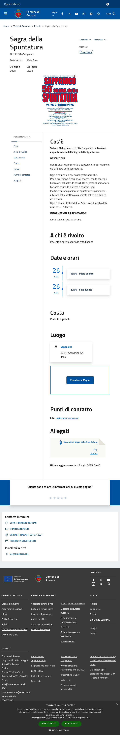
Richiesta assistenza (41, 676)
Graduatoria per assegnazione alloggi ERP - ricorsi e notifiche (102, 673)
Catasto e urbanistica (41, 624)
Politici (5, 624)
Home (6, 26)
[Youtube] (75, 14)
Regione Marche (12, 4)
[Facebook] (61, 14)
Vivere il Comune (22, 26)
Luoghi (93, 628)
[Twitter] (68, 14)
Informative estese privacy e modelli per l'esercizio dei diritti (103, 660)
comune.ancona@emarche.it (16, 692)
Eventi (37, 26)
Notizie (93, 603)
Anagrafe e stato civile (42, 603)
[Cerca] (114, 13)
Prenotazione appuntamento (38, 658)
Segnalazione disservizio (43, 665)
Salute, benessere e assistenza (70, 634)
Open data (36, 681)
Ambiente (65, 627)
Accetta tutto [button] (49, 724)
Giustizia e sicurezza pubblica (70, 610)
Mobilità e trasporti (40, 629)
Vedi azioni (100, 39)
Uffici (4, 614)
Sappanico (66, 347)
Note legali (66, 680)
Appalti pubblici (38, 619)
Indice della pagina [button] (21, 136)
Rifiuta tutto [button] (71, 723)
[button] (60, 730)
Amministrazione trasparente (69, 658)
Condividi (86, 39)
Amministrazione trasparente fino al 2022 (72, 667)
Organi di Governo (10, 603)
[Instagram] (83, 14)
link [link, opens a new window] (87, 718)
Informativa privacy (70, 674)
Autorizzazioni (67, 641)
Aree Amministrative (12, 609)
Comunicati (95, 609)
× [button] (117, 704)
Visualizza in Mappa (80, 380)
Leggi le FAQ (37, 670)
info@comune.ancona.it (14, 684)
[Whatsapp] (97, 14)
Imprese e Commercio (41, 614)
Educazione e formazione (73, 603)
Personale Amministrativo (14, 629)
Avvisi (93, 614)
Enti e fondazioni (10, 619)
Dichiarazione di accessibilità (68, 687)
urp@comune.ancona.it (67, 418)
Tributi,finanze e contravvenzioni (68, 620)
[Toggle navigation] (5, 13)
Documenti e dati (10, 634)
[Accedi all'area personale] (108, 4)
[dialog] (60, 718)
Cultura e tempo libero (42, 609)
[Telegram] (90, 14)
